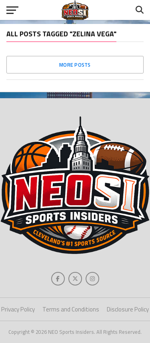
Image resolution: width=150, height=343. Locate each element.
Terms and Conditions (70, 309)
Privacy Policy (18, 309)
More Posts (75, 65)
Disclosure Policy (128, 309)
